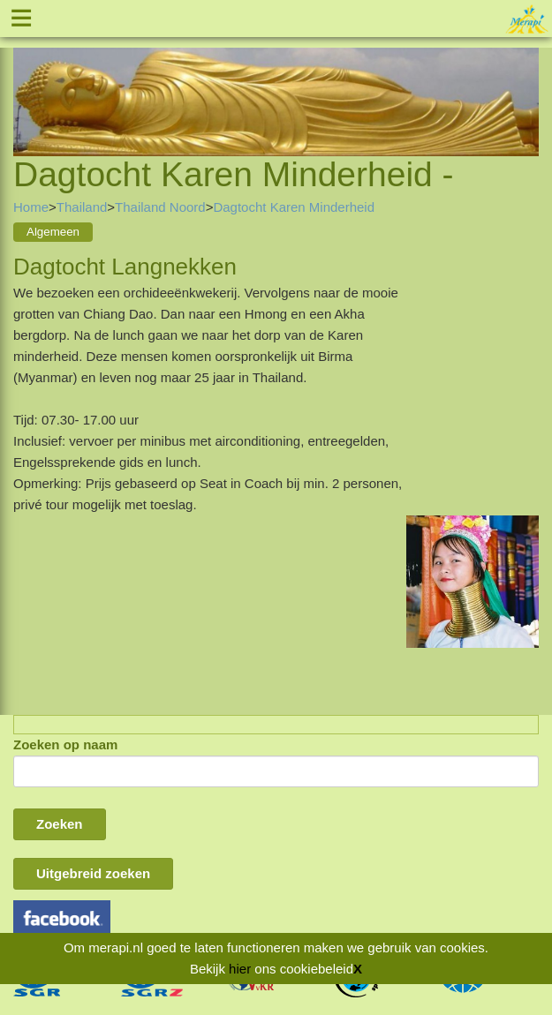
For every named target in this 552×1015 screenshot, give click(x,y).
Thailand (82, 206)
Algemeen (52, 231)
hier (240, 968)
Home (31, 206)
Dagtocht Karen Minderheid (293, 206)
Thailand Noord (160, 206)
